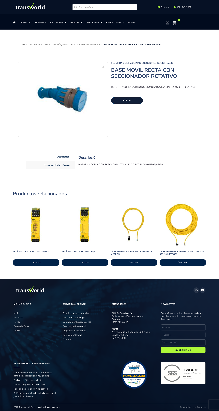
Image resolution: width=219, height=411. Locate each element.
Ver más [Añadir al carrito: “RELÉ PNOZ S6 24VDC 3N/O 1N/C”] (85, 262)
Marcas (76, 22)
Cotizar (127, 100)
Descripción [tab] (63, 156)
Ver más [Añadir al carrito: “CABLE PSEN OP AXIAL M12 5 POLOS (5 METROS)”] (134, 262)
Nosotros (40, 22)
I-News (131, 22)
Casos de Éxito (115, 22)
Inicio (24, 44)
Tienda (25, 22)
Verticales (94, 22)
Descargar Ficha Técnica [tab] (56, 165)
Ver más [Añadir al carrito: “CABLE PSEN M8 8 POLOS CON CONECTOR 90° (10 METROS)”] (182, 262)
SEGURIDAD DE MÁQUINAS (54, 44)
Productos (58, 22)
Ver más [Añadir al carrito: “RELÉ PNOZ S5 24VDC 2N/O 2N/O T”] (36, 262)
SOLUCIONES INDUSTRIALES (86, 44)
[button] (103, 67)
